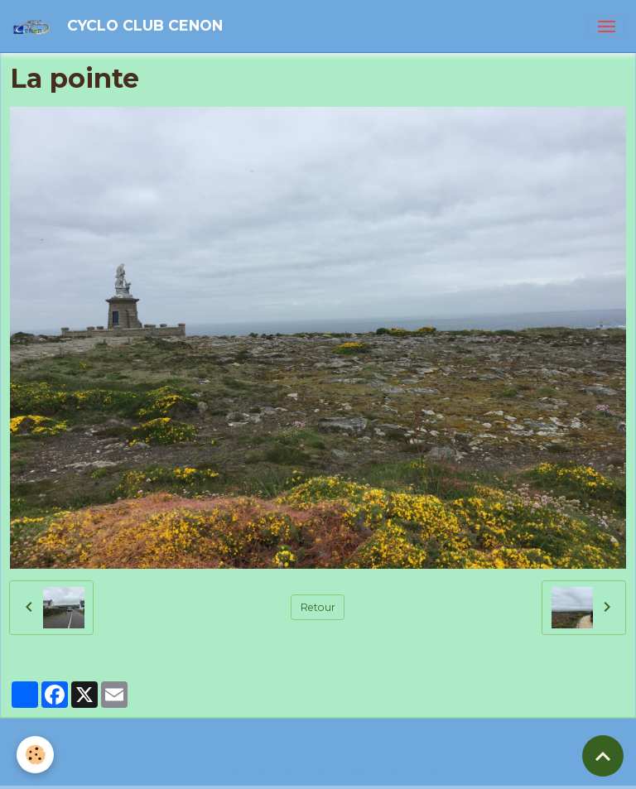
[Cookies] (35, 754)
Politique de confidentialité (263, 769)
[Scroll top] (603, 756)
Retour (318, 607)
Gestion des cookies (390, 769)
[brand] (120, 26)
